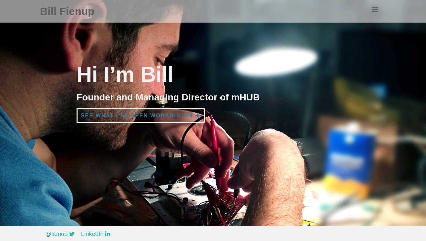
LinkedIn (95, 234)
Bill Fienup (67, 11)
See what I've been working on (140, 115)
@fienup (60, 234)
